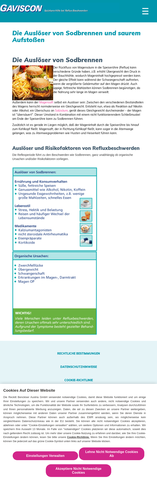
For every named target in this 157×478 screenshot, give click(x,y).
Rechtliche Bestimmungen (78, 353)
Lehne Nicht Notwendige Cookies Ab (111, 455)
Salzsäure (61, 110)
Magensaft (46, 102)
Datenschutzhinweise (78, 367)
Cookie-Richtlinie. (78, 438)
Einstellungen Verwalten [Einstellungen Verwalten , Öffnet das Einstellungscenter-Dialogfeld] (45, 457)
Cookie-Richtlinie (78, 380)
